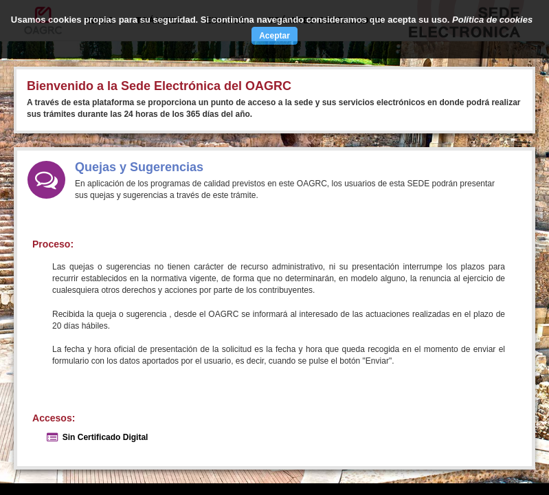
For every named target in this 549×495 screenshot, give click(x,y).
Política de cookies (492, 19)
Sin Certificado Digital (105, 437)
